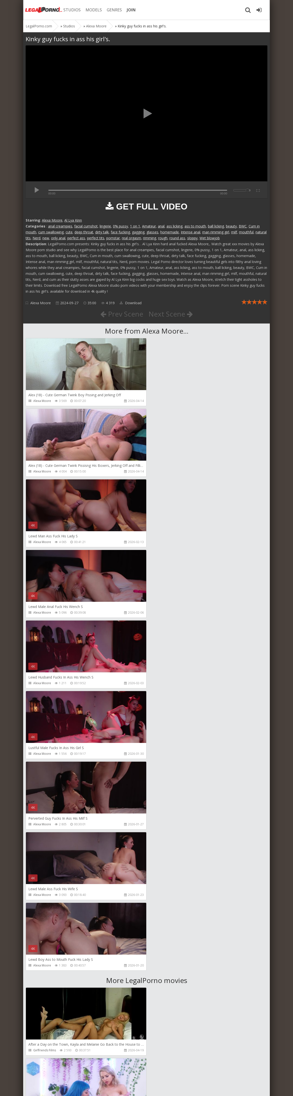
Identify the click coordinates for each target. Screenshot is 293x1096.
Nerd (36, 238)
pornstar (113, 238)
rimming (149, 238)
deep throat (83, 232)
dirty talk (102, 232)
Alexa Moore (52, 220)
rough (162, 238)
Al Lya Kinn (73, 220)
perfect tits (95, 238)
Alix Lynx (161, 768)
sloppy (192, 238)
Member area (60, 1072)
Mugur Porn (41, 838)
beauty (231, 226)
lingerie (105, 226)
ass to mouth (195, 226)
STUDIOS (71, 10)
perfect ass (76, 238)
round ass (177, 238)
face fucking (120, 232)
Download (131, 303)
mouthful (246, 232)
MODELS (93, 10)
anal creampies (60, 226)
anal (161, 226)
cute (69, 232)
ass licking (174, 226)
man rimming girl (215, 232)
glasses (152, 232)
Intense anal (190, 232)
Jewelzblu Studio (167, 980)
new (45, 238)
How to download (96, 1072)
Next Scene (170, 314)
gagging (138, 232)
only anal (58, 238)
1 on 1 (135, 226)
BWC (243, 226)
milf (234, 232)
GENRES (113, 10)
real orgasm (131, 238)
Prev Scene (121, 314)
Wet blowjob (210, 238)
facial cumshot (86, 226)
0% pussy (120, 226)
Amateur (149, 226)
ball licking (216, 226)
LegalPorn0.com (62, 1087)
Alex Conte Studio (45, 1050)
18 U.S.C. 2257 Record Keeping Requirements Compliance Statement (182, 1087)
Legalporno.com (42, 10)
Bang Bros (40, 980)
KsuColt (161, 909)
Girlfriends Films (44, 768)
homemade (169, 232)
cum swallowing (51, 232)
